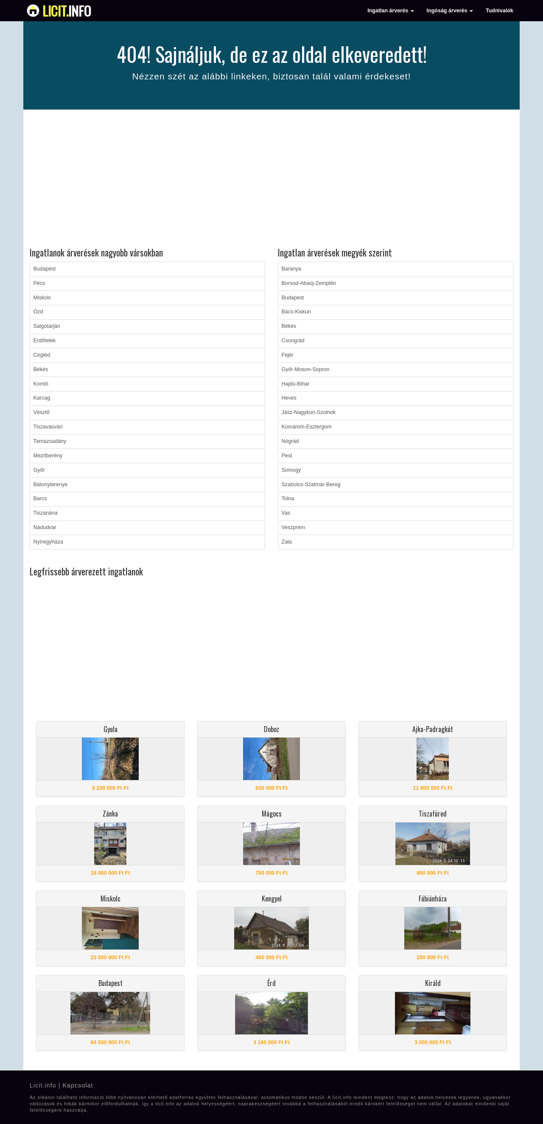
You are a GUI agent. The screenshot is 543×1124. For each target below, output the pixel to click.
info (66, 10)
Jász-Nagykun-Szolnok (309, 412)
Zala (287, 542)
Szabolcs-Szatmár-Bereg (311, 484)
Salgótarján (47, 326)
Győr (39, 470)
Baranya (292, 269)
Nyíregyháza (48, 542)
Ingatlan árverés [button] (390, 11)
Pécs (39, 283)
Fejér (288, 355)
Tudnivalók (499, 11)
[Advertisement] (271, 179)
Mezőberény (48, 456)
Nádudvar (45, 527)
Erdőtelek (45, 341)
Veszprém (293, 527)
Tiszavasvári (48, 427)
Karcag (42, 398)
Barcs (40, 498)
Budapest (45, 269)
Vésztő (42, 412)
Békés (41, 369)
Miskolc (42, 298)
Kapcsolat (77, 1085)
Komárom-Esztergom (307, 427)
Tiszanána (46, 513)
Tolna (288, 498)
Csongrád (293, 341)
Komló (41, 384)
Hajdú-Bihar (296, 384)
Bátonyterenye (51, 484)
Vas (286, 513)
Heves (289, 398)
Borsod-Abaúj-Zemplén (309, 283)
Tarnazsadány (50, 441)
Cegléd (42, 355)
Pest (287, 456)
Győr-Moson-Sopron (306, 369)
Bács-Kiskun (296, 312)
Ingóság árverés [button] (450, 11)
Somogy (291, 470)
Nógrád (290, 441)
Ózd (38, 312)
